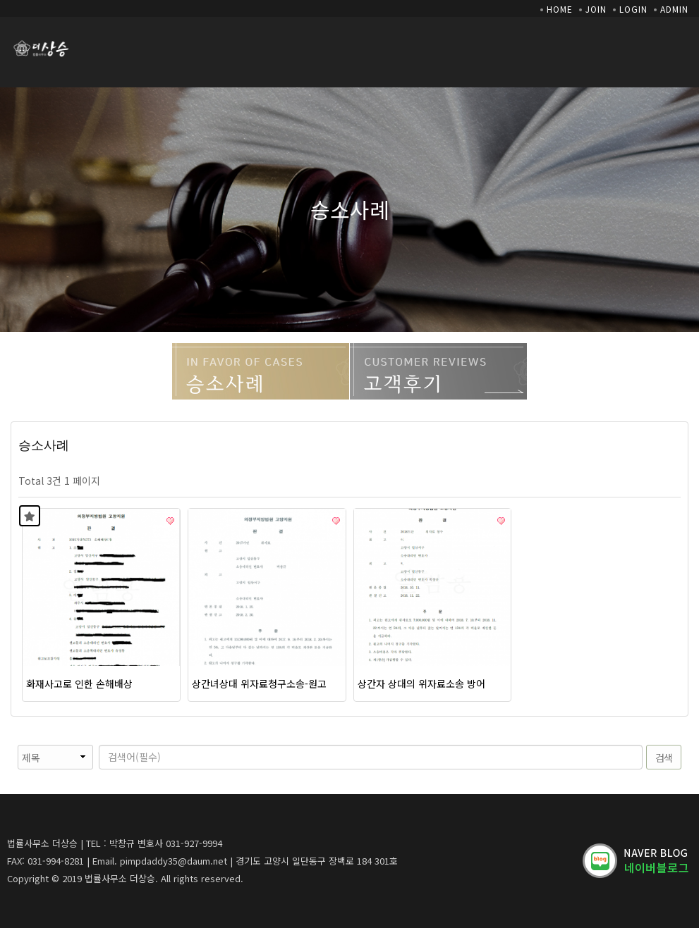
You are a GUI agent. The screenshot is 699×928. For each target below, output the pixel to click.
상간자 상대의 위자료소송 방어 (421, 683)
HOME (560, 9)
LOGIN (633, 9)
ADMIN (674, 9)
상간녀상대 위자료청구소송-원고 (259, 683)
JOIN (596, 9)
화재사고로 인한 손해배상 (79, 683)
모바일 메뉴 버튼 (681, 45)
